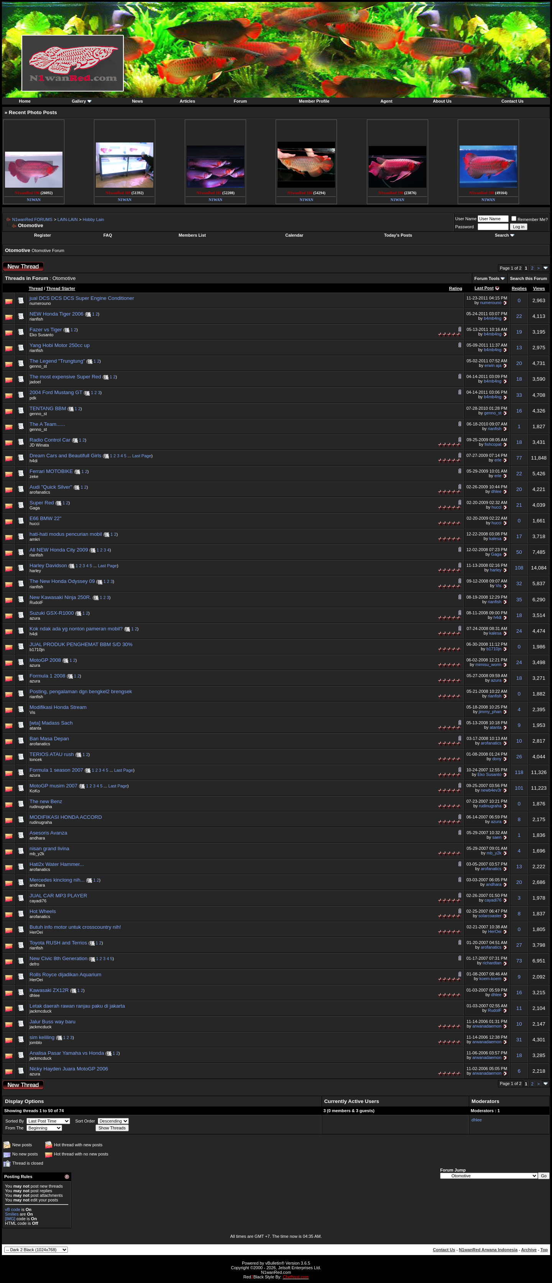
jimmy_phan (490, 711)
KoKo (35, 791)
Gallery (79, 101)
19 (519, 332)
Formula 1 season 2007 (56, 770)
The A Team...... (47, 424)
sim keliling (42, 1037)
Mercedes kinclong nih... (57, 880)
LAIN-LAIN (68, 219)
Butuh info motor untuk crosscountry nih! (75, 927)
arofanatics (40, 492)
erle (498, 460)
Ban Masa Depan (49, 738)
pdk (33, 398)
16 (519, 411)
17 (519, 536)
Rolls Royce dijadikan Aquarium (65, 974)
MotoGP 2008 (45, 660)
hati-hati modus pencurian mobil (66, 534)
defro (34, 964)
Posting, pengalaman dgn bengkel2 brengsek (81, 691)
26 (519, 756)
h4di (34, 460)
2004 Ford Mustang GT (56, 392)
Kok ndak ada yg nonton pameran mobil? (76, 629)
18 (519, 379)
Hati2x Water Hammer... (57, 864)
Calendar (294, 235)
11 (519, 1008)
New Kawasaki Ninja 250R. (60, 597)
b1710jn (37, 649)
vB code (12, 1209)
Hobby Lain (93, 219)
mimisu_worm (488, 664)
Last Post (484, 288)
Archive (529, 1249)
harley (35, 570)
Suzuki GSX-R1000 (52, 613)
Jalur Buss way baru (53, 1021)
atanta (35, 728)
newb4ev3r (491, 790)
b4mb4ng (492, 318)
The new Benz (46, 801)
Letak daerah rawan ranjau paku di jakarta (77, 1006)
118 (519, 772)
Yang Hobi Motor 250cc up (60, 345)
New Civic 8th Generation (58, 958)
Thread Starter (60, 288)
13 (519, 347)
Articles (187, 101)
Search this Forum (528, 278)
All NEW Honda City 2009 (59, 550)
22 (519, 316)
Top (544, 1249)
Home (25, 101)
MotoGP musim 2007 (53, 786)
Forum (240, 101)
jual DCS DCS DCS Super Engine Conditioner (82, 298)
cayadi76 (38, 900)
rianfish (36, 319)
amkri (35, 539)
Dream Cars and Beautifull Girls (65, 455)
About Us (442, 101)
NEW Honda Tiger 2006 (57, 314)
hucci (496, 507)
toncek (36, 759)
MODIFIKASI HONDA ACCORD (66, 817)
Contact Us (512, 101)
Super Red (42, 503)
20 (519, 363)
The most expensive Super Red (65, 377)
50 (519, 552)
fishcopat (493, 444)
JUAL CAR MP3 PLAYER (58, 895)
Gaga (35, 508)
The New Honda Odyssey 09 (62, 581)
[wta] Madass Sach (51, 723)
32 (519, 583)
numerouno (40, 303)
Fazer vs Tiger (46, 329)
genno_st (38, 366)
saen (496, 837)
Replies (519, 288)
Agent (386, 101)
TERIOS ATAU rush (52, 754)
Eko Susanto (41, 334)
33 (519, 395)
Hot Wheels (43, 911)
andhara (37, 838)
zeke (34, 476)
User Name (466, 218)
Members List (192, 235)
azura (35, 618)
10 (519, 741)
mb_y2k (37, 853)
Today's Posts (398, 235)
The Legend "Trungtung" (57, 361)
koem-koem (490, 978)
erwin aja (493, 365)
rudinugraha (41, 806)
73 (519, 961)
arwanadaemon (486, 1026)
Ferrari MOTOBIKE (51, 471)
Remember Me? (529, 219)
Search (502, 235)
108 (519, 568)
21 (519, 505)
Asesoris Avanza (48, 833)
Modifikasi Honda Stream (58, 707)
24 (519, 631)
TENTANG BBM (48, 408)
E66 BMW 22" (45, 518)
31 (519, 1039)
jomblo (36, 1042)
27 (519, 945)
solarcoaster (489, 915)
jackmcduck (40, 1011)
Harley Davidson (48, 565)
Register (42, 235)
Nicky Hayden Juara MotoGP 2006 (69, 1069)
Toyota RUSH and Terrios (58, 943)
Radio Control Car (50, 440)
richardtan (492, 963)
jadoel (35, 382)
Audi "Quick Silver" (51, 487)
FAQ (108, 235)
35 (519, 599)
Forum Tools (487, 278)
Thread (36, 288)
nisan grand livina (49, 848)
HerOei (36, 932)
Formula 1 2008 (47, 676)
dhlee (496, 491)
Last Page (141, 455)
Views (539, 288)
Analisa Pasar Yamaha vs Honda (67, 1053)
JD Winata (39, 445)
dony (496, 758)
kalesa (495, 538)
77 (519, 458)
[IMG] (10, 1218)
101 (519, 788)
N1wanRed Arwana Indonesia (488, 1249)
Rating (455, 288)
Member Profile (314, 101)
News (137, 101)
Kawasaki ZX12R (49, 990)
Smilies (11, 1214)
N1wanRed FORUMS (32, 219)
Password (464, 226)
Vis (498, 585)
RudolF (36, 602)
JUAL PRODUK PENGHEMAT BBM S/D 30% (81, 644)
